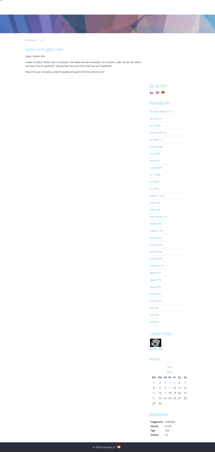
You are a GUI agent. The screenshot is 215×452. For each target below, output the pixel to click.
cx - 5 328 (155, 174)
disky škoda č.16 (158, 216)
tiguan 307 (155, 272)
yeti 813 (154, 321)
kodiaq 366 (156, 223)
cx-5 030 (154, 181)
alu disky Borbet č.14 (161, 111)
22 (153, 398)
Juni (169, 367)
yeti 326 (154, 307)
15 (153, 393)
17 (165, 393)
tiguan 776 (155, 279)
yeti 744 (154, 314)
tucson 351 (156, 293)
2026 (169, 372)
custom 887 (156, 167)
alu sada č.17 (156, 139)
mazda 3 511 (156, 230)
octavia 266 (156, 244)
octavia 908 (156, 258)
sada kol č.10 (156, 265)
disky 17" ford (157, 195)
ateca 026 (155, 153)
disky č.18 (155, 202)
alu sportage (156, 146)
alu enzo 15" (156, 118)
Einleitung (30, 40)
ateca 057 (155, 160)
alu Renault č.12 (158, 132)
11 (169, 387)
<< (153, 367)
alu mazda (155, 125)
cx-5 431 (154, 188)
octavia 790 (156, 251)
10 (165, 387)
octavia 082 (156, 237)
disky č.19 (155, 209)
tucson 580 (156, 300)
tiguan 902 (155, 286)
